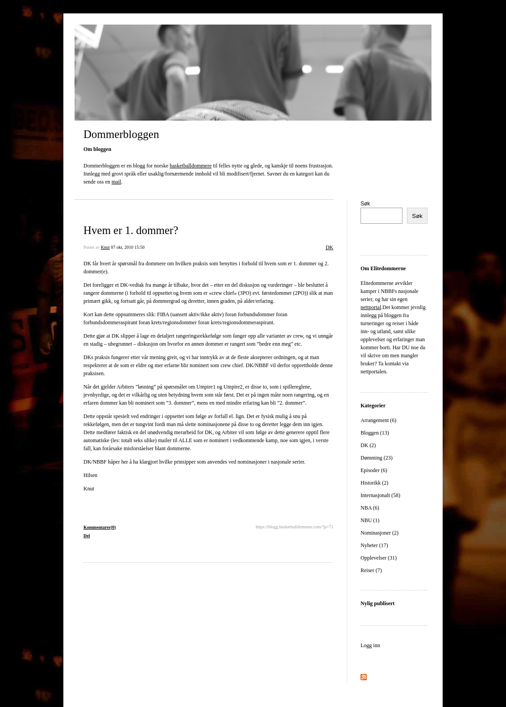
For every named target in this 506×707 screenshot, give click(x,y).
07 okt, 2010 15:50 (128, 247)
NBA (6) (370, 508)
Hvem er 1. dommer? (130, 230)
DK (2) (368, 445)
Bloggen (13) (375, 433)
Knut (105, 247)
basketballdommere (191, 166)
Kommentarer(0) (99, 527)
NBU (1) (370, 520)
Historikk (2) (374, 483)
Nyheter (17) (374, 545)
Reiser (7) (371, 570)
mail (116, 182)
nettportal (371, 307)
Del (86, 535)
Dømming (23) (377, 458)
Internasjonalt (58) (380, 495)
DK (329, 247)
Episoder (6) (374, 470)
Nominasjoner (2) (379, 533)
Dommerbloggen (121, 134)
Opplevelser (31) (379, 558)
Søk (365, 204)
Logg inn (370, 645)
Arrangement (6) (378, 420)
